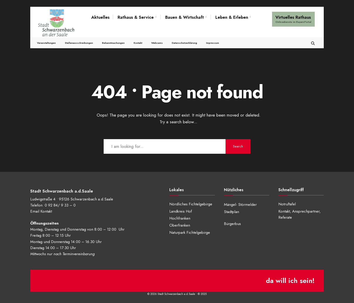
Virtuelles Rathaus (293, 19)
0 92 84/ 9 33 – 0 (60, 205)
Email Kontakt (41, 211)
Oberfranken (179, 225)
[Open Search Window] (313, 43)
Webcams (157, 43)
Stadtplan (231, 211)
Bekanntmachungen (113, 43)
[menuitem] (137, 17)
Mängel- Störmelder (240, 204)
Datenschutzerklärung (184, 43)
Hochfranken (179, 218)
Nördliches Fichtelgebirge (190, 204)
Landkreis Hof (180, 211)
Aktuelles (100, 17)
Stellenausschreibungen (79, 43)
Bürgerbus (232, 223)
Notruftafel (287, 204)
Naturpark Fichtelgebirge (189, 232)
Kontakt (138, 43)
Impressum (212, 43)
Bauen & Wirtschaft (184, 17)
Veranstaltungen (46, 43)
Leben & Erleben (231, 17)
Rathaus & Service (136, 17)
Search (238, 146)
